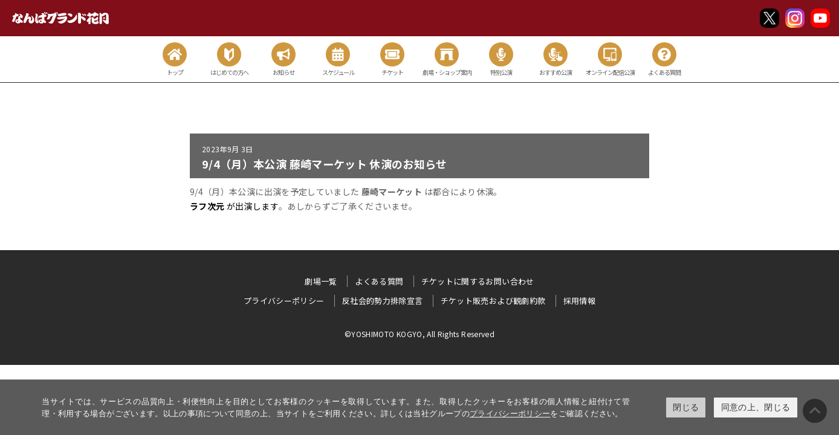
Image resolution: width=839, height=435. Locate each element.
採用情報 (579, 300)
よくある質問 (379, 281)
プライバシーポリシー (510, 413)
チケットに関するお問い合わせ (477, 281)
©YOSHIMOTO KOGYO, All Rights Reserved (419, 334)
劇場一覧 (321, 281)
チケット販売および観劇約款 (493, 300)
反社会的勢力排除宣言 (382, 300)
